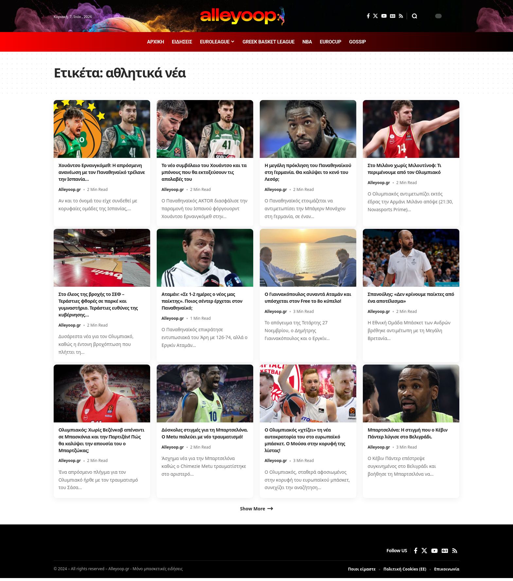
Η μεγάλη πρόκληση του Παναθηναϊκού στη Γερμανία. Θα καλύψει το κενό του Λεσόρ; (304, 172)
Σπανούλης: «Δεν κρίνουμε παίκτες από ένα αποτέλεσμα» (410, 297)
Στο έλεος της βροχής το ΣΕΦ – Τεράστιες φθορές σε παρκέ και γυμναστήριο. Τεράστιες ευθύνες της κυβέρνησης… (98, 304)
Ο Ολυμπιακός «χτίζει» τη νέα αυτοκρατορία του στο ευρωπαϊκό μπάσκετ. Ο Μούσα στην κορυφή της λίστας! (307, 439)
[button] (414, 16)
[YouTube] (384, 16)
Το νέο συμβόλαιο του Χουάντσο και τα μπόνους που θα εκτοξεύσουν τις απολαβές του (201, 172)
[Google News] (392, 16)
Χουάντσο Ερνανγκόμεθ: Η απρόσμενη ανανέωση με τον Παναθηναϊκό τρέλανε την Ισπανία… (94, 175)
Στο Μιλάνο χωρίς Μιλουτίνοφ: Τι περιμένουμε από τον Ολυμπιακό (409, 169)
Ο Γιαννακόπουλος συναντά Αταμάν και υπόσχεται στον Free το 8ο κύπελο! (308, 300)
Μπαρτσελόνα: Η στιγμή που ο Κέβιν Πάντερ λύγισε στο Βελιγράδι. (411, 433)
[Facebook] (368, 16)
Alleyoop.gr (70, 196)
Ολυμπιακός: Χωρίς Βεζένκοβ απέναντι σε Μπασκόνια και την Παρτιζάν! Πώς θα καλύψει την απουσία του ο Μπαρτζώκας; (98, 439)
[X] (375, 16)
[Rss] (401, 16)
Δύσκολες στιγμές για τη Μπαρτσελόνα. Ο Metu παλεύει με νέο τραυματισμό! (203, 436)
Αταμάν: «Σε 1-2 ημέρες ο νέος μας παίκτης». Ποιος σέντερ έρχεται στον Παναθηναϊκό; (202, 300)
